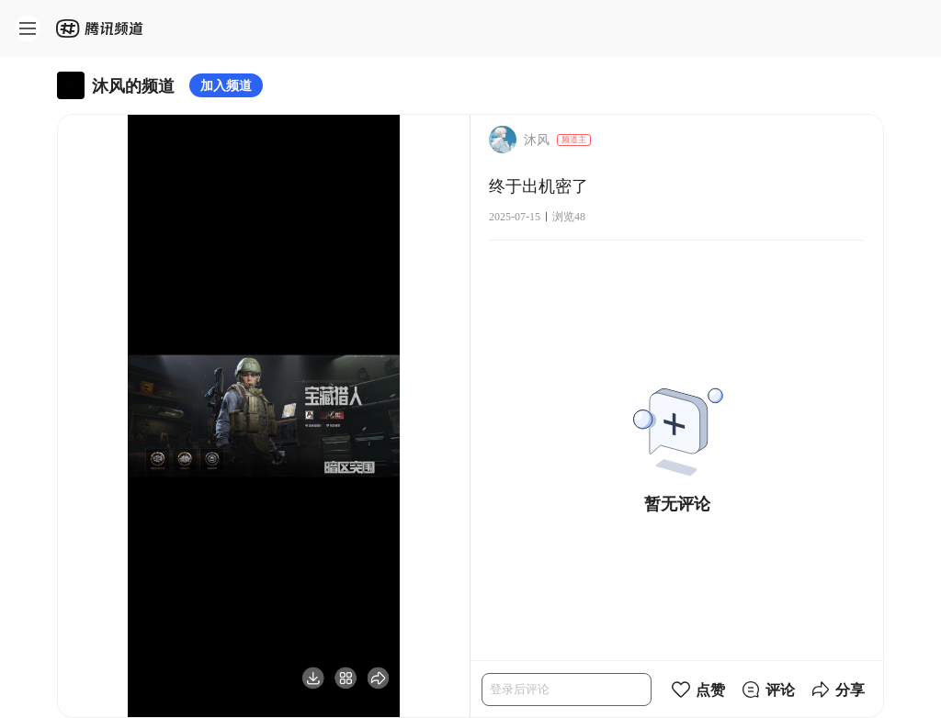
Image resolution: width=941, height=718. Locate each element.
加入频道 (226, 85)
